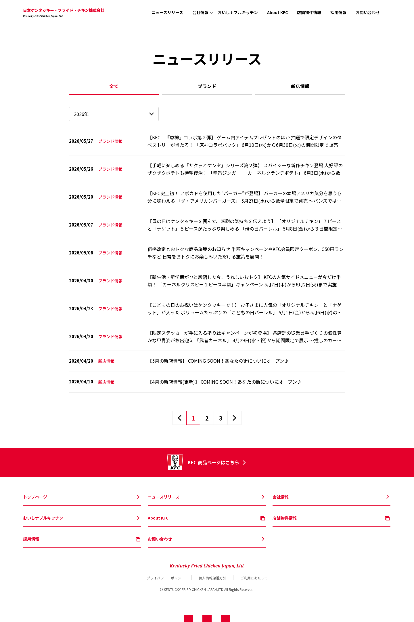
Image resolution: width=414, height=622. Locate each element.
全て (113, 86)
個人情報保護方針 (212, 577)
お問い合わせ (368, 12)
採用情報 (338, 12)
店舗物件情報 (309, 12)
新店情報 (300, 86)
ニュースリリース (167, 12)
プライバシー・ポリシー (166, 577)
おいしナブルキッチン (238, 12)
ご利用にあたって (254, 577)
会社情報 (200, 12)
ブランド (207, 86)
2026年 (81, 114)
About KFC (277, 12)
